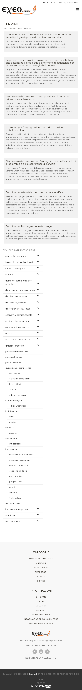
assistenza (49, 3)
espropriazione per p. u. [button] (17, 327)
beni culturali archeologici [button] (19, 262)
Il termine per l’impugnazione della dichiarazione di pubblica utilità (36, 129)
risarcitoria (14, 433)
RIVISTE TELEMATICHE (41, 559)
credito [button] (9, 274)
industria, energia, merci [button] (17, 509)
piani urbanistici (16, 476)
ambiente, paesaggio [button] (16, 256)
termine (13, 492)
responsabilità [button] (12, 521)
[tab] (23, 256)
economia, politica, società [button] (18, 315)
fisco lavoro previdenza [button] (17, 339)
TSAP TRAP (14, 389)
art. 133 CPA (14, 373)
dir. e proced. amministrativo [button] (20, 290)
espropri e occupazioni (19, 379)
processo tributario (14, 357)
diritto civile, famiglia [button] (15, 302)
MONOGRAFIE (41, 568)
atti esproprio (15, 444)
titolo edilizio (15, 498)
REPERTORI (41, 572)
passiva (12, 422)
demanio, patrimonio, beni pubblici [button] (19, 282)
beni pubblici (15, 384)
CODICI (41, 576)
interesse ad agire (13, 400)
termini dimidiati (12, 503)
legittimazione (12, 411)
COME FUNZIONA (41, 614)
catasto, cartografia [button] (15, 268)
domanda (9, 427)
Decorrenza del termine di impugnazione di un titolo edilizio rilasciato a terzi (37, 98)
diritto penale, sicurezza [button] (17, 309)
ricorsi (12, 487)
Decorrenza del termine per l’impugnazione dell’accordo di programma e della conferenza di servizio (41, 162)
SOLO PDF (41, 606)
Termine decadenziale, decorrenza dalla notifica (34, 192)
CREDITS (41, 683)
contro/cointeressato (18, 465)
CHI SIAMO (41, 597)
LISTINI (41, 581)
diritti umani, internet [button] (16, 296)
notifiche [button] (10, 515)
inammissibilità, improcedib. (21, 454)
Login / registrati (68, 3)
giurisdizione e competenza (18, 368)
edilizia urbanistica (17, 395)
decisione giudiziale (18, 471)
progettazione (16, 482)
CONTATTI (41, 601)
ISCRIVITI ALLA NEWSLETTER (41, 658)
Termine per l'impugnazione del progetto (30, 226)
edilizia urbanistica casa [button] (17, 321)
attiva (11, 417)
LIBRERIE (41, 610)
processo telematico (14, 362)
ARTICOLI (41, 563)
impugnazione (12, 449)
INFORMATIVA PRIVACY (41, 623)
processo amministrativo (16, 351)
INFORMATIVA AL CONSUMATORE (41, 619)
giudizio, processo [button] (14, 346)
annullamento (11, 438)
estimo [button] (8, 333)
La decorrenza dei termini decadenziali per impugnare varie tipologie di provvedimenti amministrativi (38, 36)
